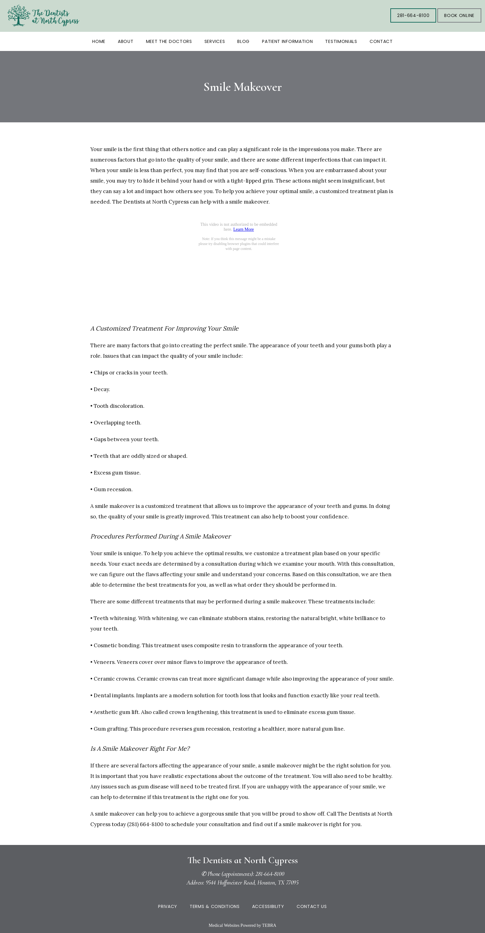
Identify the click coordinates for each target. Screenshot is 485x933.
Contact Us (312, 906)
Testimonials (341, 41)
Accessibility (268, 906)
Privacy (167, 906)
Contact (381, 41)
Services (214, 41)
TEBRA (269, 925)
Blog (243, 41)
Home (98, 41)
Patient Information (287, 41)
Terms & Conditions (215, 906)
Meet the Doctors (169, 41)
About (126, 41)
